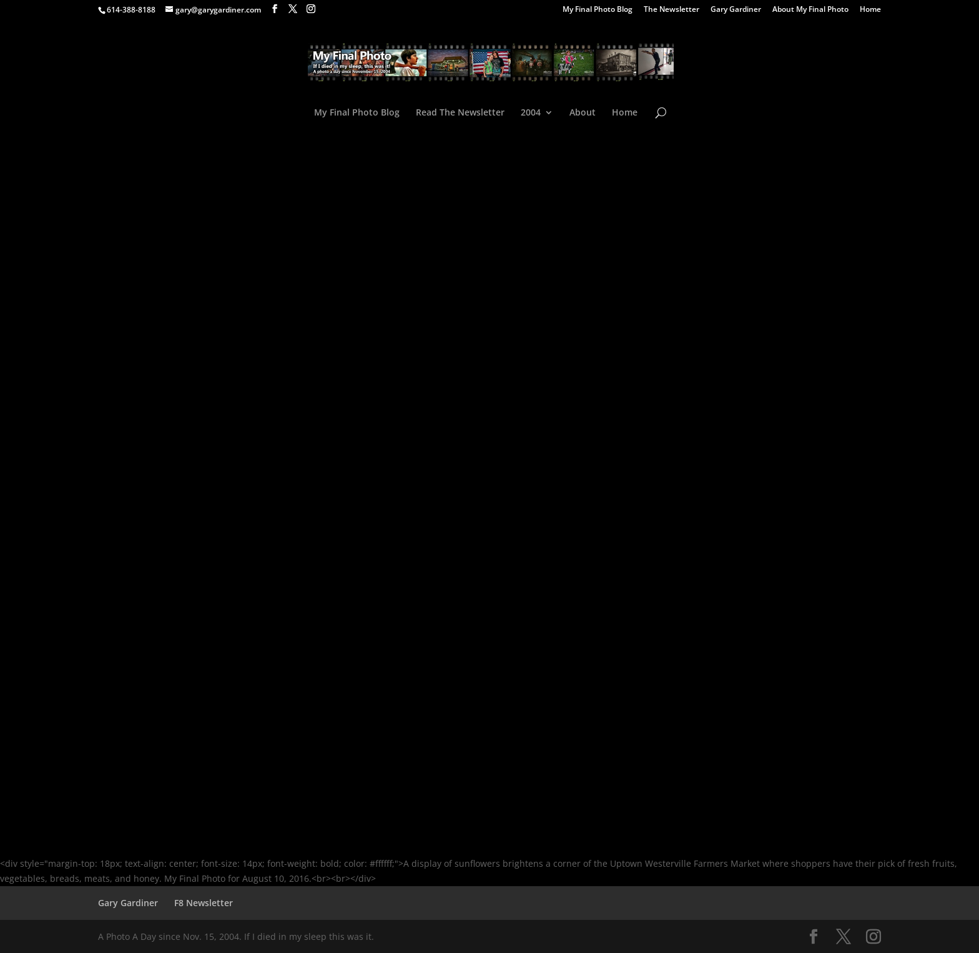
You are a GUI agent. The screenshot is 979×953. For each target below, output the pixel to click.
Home (870, 10)
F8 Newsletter (203, 903)
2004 (531, 113)
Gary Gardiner (736, 10)
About (582, 113)
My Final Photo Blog (597, 10)
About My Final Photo (810, 10)
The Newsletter (671, 10)
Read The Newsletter (460, 113)
